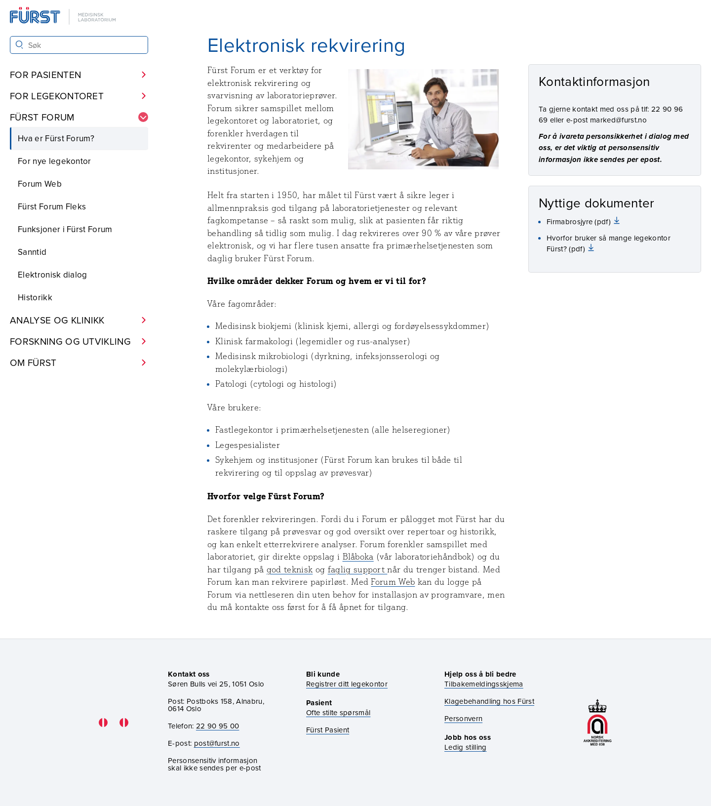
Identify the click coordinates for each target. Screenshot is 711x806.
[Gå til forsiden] (64, 16)
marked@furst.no (618, 120)
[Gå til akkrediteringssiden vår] (597, 722)
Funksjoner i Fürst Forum (65, 229)
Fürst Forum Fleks (52, 206)
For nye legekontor (54, 161)
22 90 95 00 (217, 726)
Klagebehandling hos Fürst (489, 701)
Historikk (35, 297)
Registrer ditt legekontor (347, 683)
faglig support (358, 569)
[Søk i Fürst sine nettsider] (79, 45)
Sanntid (32, 252)
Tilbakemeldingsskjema (483, 683)
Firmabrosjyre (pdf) (580, 221)
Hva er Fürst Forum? (56, 138)
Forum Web (40, 184)
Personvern (463, 718)
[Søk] (19, 44)
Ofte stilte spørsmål (338, 712)
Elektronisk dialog (52, 275)
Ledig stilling (465, 747)
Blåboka (358, 557)
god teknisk (290, 569)
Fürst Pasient (327, 729)
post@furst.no (217, 743)
